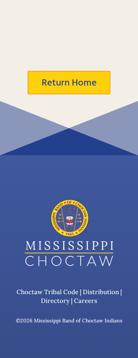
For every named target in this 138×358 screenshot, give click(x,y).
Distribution (100, 292)
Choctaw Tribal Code (47, 292)
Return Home (69, 82)
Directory (55, 301)
